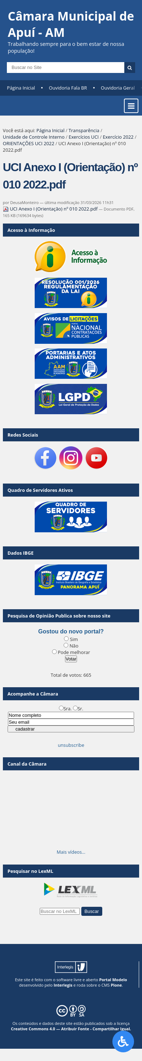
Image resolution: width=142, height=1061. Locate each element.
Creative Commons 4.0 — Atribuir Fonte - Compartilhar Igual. (71, 1028)
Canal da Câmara (27, 764)
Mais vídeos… (71, 852)
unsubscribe (71, 745)
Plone (116, 985)
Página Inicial (21, 88)
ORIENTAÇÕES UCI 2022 (28, 143)
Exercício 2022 (118, 137)
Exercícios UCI (84, 137)
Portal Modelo (113, 979)
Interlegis (62, 985)
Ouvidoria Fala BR (68, 88)
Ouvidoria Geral (118, 88)
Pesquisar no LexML (30, 871)
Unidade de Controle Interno (34, 137)
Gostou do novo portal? (71, 631)
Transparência (84, 130)
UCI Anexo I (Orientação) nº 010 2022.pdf (51, 208)
